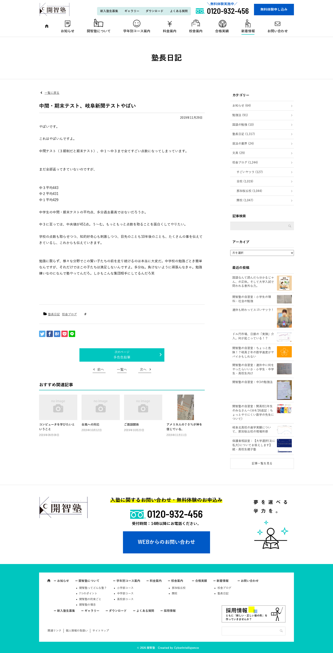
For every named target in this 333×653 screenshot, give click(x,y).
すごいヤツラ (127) (250, 172)
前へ (100, 370)
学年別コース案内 (136, 31)
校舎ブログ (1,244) (245, 162)
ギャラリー (131, 11)
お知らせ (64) (241, 105)
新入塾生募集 (109, 11)
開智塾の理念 (87, 604)
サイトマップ (100, 630)
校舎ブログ (69, 314)
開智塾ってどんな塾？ (93, 588)
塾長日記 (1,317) (243, 134)
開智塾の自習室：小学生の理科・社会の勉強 (251, 299)
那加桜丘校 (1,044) (249, 191)
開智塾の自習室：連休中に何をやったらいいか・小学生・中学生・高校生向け (253, 369)
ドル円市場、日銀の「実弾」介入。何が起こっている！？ (253, 336)
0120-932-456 (175, 514)
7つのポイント (88, 593)
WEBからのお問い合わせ (166, 542)
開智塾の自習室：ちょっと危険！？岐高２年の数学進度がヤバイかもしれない (253, 352)
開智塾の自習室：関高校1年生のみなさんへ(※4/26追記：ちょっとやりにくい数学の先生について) (253, 412)
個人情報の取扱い (77, 630)
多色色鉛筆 (121, 357)
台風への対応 (90, 424)
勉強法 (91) (240, 115)
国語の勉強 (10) (243, 124)
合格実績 (222, 31)
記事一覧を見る (262, 463)
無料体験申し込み (274, 9)
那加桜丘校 (179, 588)
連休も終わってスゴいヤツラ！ (253, 310)
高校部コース (125, 599)
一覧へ (122, 370)
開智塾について (99, 31)
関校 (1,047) (245, 200)
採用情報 (170, 610)
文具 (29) (238, 153)
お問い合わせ (277, 31)
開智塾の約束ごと (90, 599)
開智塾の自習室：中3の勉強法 (252, 382)
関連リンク (54, 630)
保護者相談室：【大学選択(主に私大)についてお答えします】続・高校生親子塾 (253, 445)
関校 (174, 593)
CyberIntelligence (186, 647)
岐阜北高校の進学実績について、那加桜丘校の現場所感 (251, 429)
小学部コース (125, 588)
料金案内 (169, 31)
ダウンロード (155, 11)
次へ (143, 370)
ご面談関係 (131, 424)
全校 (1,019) (245, 181)
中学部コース (125, 593)
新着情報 (248, 31)
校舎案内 (196, 31)
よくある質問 (179, 11)
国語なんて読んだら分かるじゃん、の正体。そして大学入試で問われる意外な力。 (253, 282)
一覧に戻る (52, 92)
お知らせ (67, 31)
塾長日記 (54, 314)
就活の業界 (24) (243, 143)
